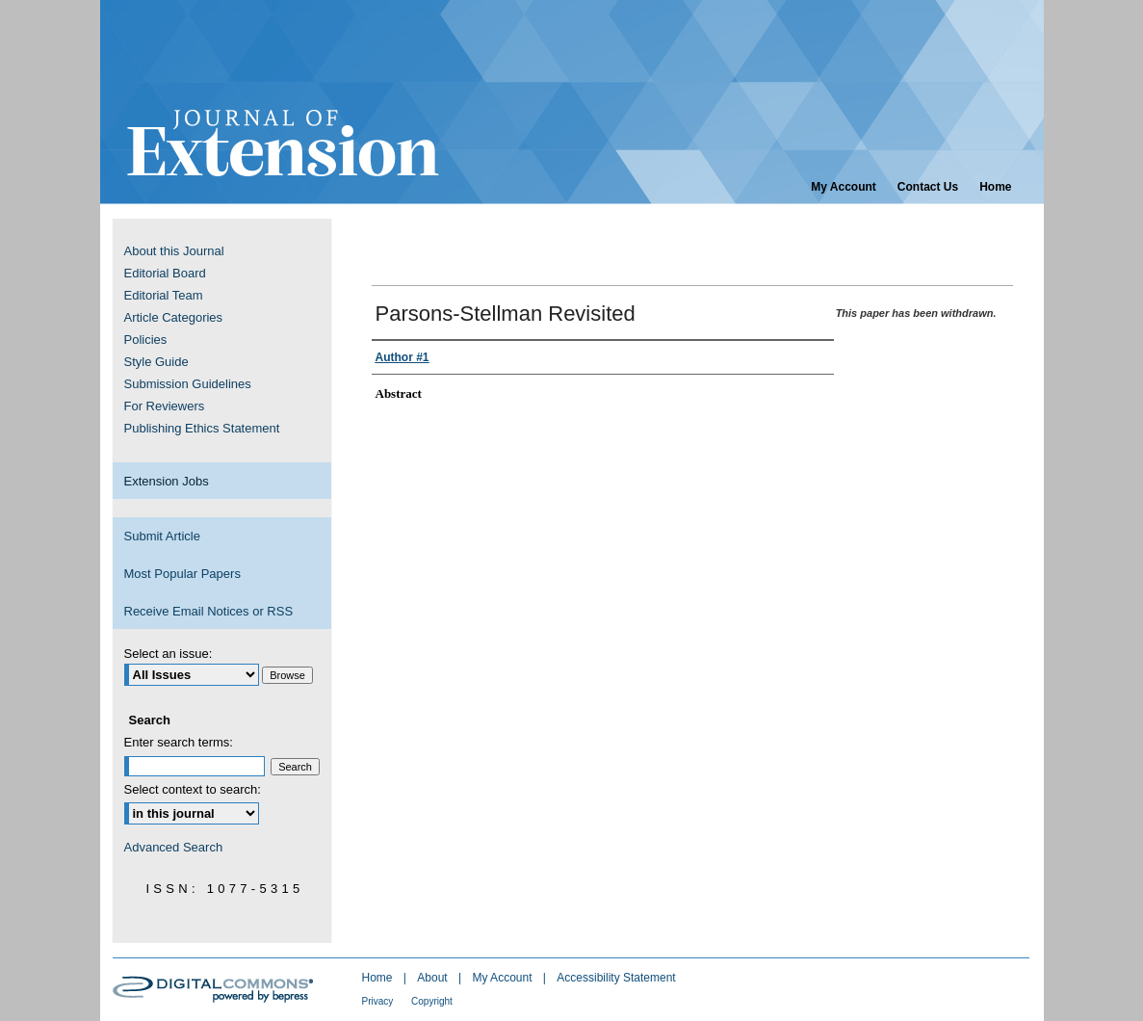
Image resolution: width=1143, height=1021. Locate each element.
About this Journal (174, 251)
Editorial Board (165, 273)
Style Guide (156, 361)
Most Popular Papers (182, 573)
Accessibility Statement (616, 977)
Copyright (432, 1001)
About (434, 977)
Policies (146, 339)
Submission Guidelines (187, 384)
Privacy (379, 1001)
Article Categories (173, 317)
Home (379, 977)
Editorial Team (163, 295)
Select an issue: (168, 653)
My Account (503, 977)
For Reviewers (164, 406)
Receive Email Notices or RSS (209, 611)
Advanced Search (173, 847)
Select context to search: (192, 789)
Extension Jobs (166, 481)
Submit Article (162, 536)
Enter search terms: (178, 742)
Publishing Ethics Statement (202, 428)
